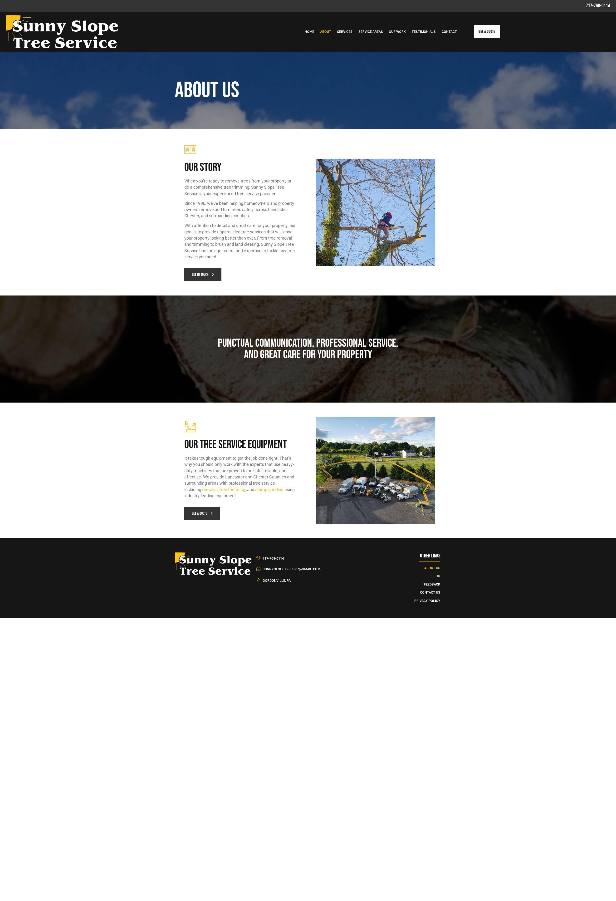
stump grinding (269, 489)
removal (210, 489)
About (325, 32)
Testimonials (424, 32)
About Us (432, 568)
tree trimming (232, 489)
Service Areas (370, 32)
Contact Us (430, 593)
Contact (449, 32)
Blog (435, 577)
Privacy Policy (427, 601)
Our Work (397, 32)
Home (309, 32)
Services (344, 32)
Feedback (432, 585)
